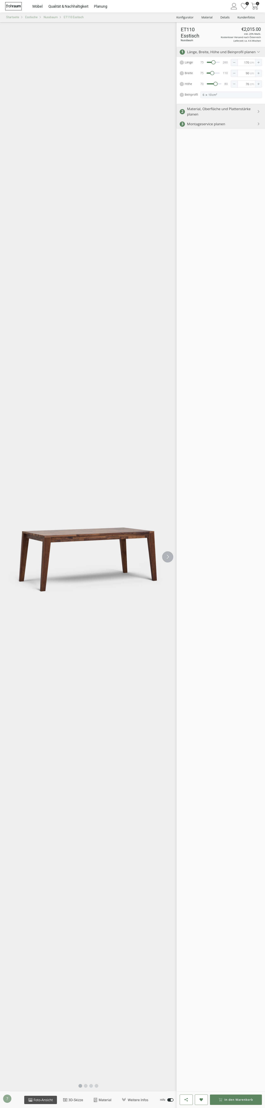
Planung (100, 6)
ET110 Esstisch (74, 17)
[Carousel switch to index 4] (96, 1086)
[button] (234, 62)
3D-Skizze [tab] (73, 1100)
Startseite (12, 17)
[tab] (135, 1100)
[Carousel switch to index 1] (80, 1086)
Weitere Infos (135, 1099)
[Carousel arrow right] (167, 556)
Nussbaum (51, 17)
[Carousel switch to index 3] (91, 1086)
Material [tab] (102, 1100)
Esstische (31, 17)
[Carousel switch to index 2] (86, 1086)
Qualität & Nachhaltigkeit (68, 6)
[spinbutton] (244, 62)
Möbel (38, 6)
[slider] (213, 62)
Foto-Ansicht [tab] (40, 1100)
